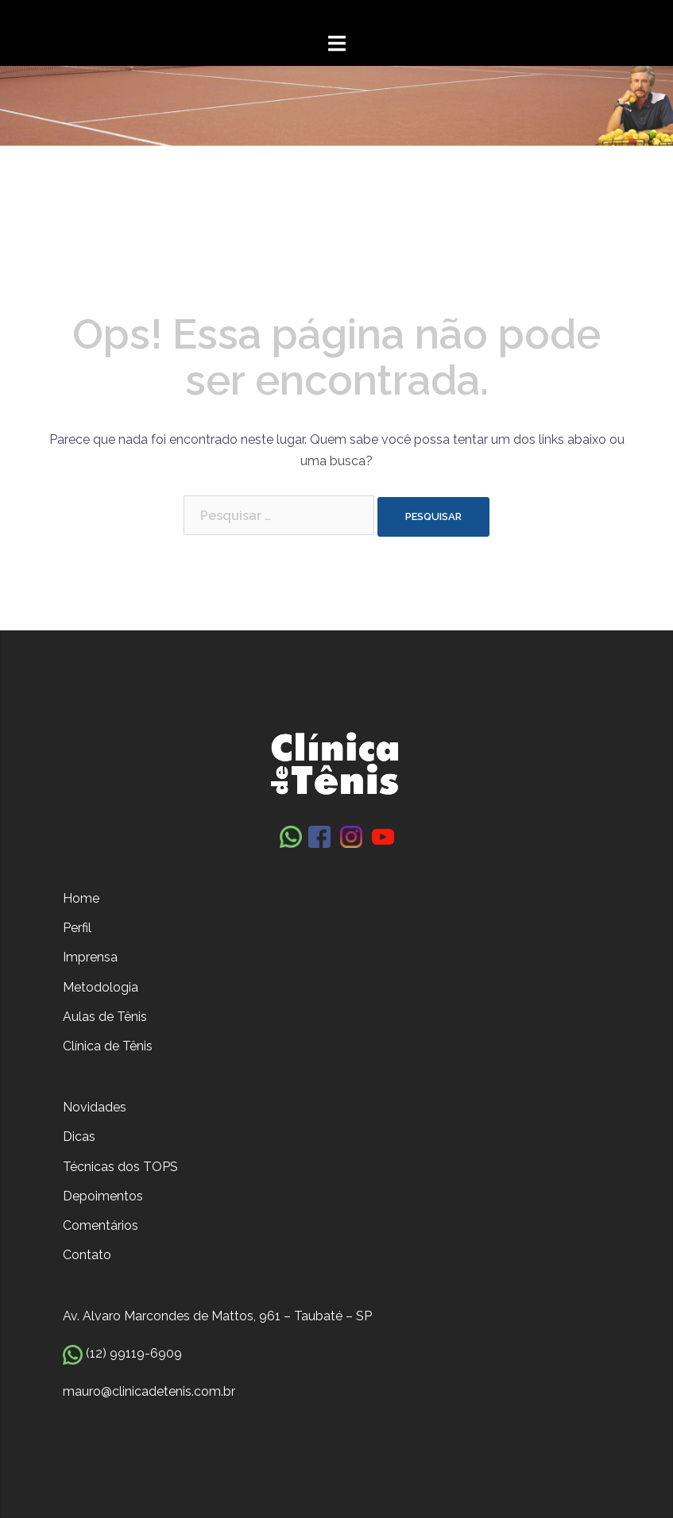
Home (81, 898)
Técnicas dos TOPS (120, 1166)
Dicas (79, 1136)
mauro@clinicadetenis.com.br (149, 1391)
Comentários (100, 1225)
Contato (87, 1254)
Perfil (77, 927)
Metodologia (100, 987)
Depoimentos (103, 1196)
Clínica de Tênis (108, 1046)
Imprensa (90, 957)
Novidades (94, 1107)
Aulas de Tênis (105, 1016)
